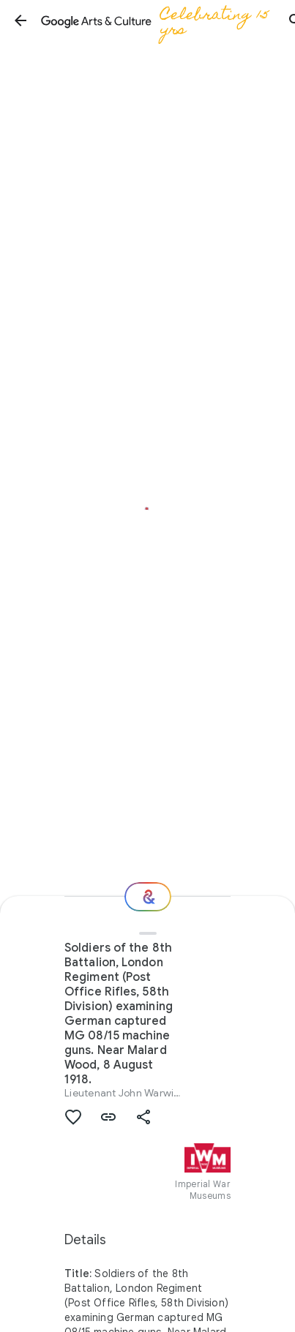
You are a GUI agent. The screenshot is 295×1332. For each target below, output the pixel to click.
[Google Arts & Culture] (158, 20)
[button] (20, 20)
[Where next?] (147, 896)
